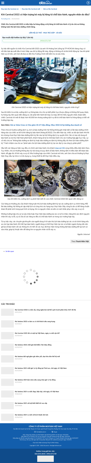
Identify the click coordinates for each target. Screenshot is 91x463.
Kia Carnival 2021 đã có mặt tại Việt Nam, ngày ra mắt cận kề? (37, 333)
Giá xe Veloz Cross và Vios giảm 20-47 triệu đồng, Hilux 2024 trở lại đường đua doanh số (46, 125)
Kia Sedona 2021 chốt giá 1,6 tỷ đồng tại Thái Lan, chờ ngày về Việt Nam (41, 368)
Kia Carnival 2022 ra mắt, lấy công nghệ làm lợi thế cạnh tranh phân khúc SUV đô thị (45, 310)
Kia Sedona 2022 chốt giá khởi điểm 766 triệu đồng (33, 345)
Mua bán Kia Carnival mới (31, 9)
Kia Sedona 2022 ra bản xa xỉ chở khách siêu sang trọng (35, 321)
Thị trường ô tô (5, 19)
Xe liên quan (10, 251)
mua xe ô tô (60, 148)
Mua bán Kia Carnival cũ (10, 9)
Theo (80, 241)
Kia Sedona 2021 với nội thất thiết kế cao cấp (31, 403)
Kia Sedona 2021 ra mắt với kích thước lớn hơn (31, 415)
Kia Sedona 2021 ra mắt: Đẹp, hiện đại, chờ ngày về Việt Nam (37, 392)
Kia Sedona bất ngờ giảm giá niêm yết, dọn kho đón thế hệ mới (37, 356)
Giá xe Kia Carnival (50, 9)
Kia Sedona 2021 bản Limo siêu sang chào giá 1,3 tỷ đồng (35, 380)
